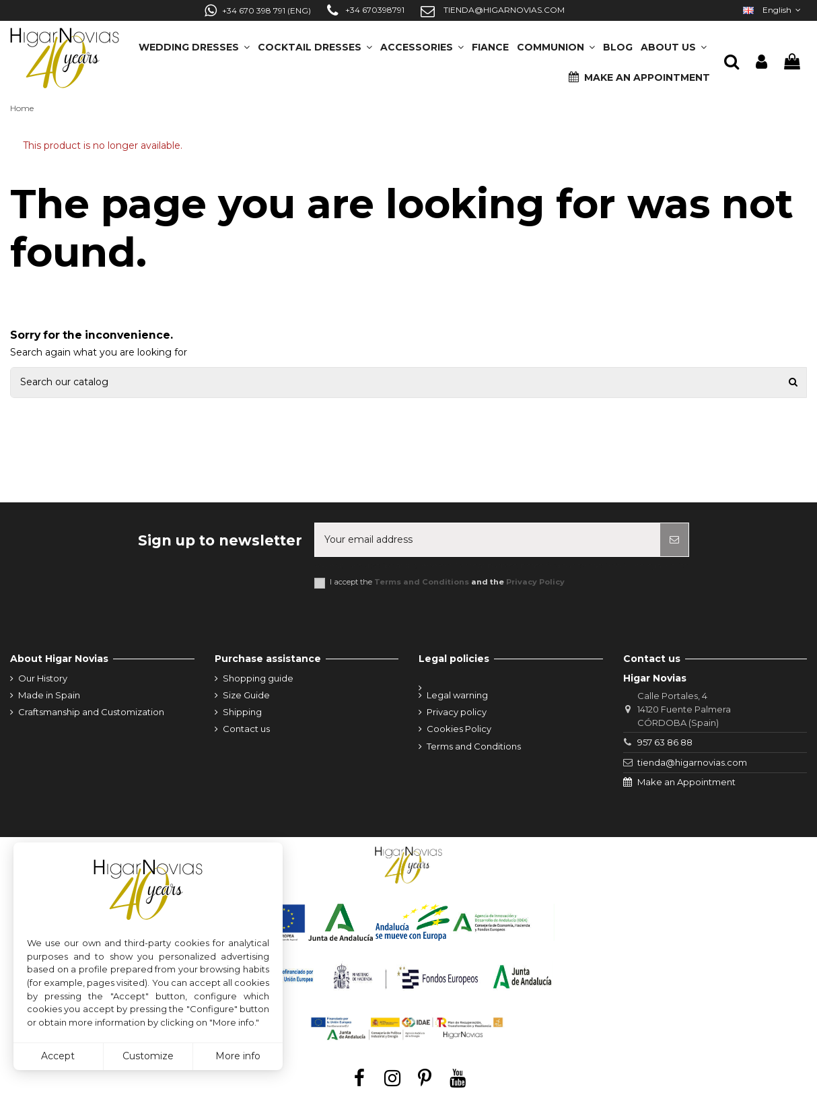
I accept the (447, 582)
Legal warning (457, 695)
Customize (148, 1056)
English (773, 10)
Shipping (242, 711)
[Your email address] (487, 539)
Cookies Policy (459, 728)
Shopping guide (258, 678)
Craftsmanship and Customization (91, 711)
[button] (674, 43)
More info (237, 1056)
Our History (42, 678)
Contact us (246, 728)
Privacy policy (457, 711)
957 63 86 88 (664, 742)
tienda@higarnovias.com (692, 762)
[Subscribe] (674, 539)
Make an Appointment (686, 781)
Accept (58, 1056)
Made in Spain (49, 695)
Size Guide (246, 695)
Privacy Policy (535, 582)
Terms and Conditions (421, 582)
